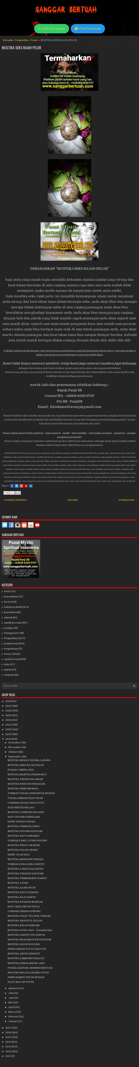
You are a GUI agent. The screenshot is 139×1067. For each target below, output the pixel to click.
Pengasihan (22, 40)
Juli (10, 993)
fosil (6, 591)
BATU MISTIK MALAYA (21, 807)
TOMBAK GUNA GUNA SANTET (26, 864)
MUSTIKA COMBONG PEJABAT (26, 812)
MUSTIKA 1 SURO (18, 883)
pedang (8, 628)
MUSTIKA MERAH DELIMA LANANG (29, 760)
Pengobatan (11, 648)
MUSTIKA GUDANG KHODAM (25, 831)
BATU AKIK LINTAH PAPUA (24, 906)
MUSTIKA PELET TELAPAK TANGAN (29, 916)
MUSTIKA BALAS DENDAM (23, 925)
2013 (8, 1046)
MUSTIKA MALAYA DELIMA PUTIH (28, 972)
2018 (8, 739)
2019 (8, 734)
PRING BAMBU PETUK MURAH (26, 977)
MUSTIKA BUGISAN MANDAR (25, 901)
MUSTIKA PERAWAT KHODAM (26, 873)
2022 (8, 720)
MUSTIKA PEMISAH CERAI (23, 826)
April (11, 1007)
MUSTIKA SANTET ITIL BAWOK (26, 934)
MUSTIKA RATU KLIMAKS (23, 892)
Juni (11, 997)
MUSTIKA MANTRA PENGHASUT (27, 774)
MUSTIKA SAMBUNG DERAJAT (26, 958)
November (15, 747)
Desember (14, 742)
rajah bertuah (12, 659)
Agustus (13, 988)
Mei (10, 1002)
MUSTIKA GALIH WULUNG (24, 944)
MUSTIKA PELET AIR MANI (24, 845)
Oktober (13, 752)
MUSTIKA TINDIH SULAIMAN (25, 779)
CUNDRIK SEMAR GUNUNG (24, 911)
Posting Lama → (128, 499)
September (15, 756)
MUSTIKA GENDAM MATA (23, 788)
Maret (12, 1012)
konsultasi (10, 612)
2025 (8, 706)
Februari (13, 1016)
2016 (8, 1032)
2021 (8, 724)
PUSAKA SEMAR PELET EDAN (25, 798)
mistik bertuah (12, 622)
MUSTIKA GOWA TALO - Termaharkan (30, 930)
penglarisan (11, 643)
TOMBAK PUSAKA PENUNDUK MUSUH (31, 793)
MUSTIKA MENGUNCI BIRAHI (25, 859)
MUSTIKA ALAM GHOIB (21, 887)
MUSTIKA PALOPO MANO (23, 850)
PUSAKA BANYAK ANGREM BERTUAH (30, 968)
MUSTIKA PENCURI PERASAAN (26, 783)
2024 (8, 710)
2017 (8, 1027)
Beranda (8, 40)
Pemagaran (10, 633)
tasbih (7, 669)
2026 (8, 701)
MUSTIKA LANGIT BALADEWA (25, 868)
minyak (8, 617)
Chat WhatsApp (51, 28)
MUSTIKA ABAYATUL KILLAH (25, 920)
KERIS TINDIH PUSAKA (21, 821)
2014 (8, 1041)
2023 (8, 715)
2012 (8, 1051)
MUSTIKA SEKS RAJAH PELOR (21, 48)
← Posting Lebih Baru (14, 499)
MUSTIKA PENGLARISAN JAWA (26, 963)
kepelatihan (11, 596)
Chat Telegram (88, 28)
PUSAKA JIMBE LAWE (21, 769)
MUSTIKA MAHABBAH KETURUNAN (29, 939)
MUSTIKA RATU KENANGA (23, 835)
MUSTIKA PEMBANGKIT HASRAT (27, 878)
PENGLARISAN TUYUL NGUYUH (27, 949)
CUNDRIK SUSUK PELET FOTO (26, 802)
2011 (8, 1056)
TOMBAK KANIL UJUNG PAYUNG (27, 840)
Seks (7, 664)
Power (34, 40)
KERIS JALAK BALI (19, 854)
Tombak (8, 675)
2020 (8, 729)
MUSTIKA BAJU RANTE (22, 897)
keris (7, 601)
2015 (8, 1037)
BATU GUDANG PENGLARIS (24, 816)
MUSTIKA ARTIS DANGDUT (24, 953)
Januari (13, 1021)
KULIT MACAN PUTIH (21, 982)
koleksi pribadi (13, 607)
